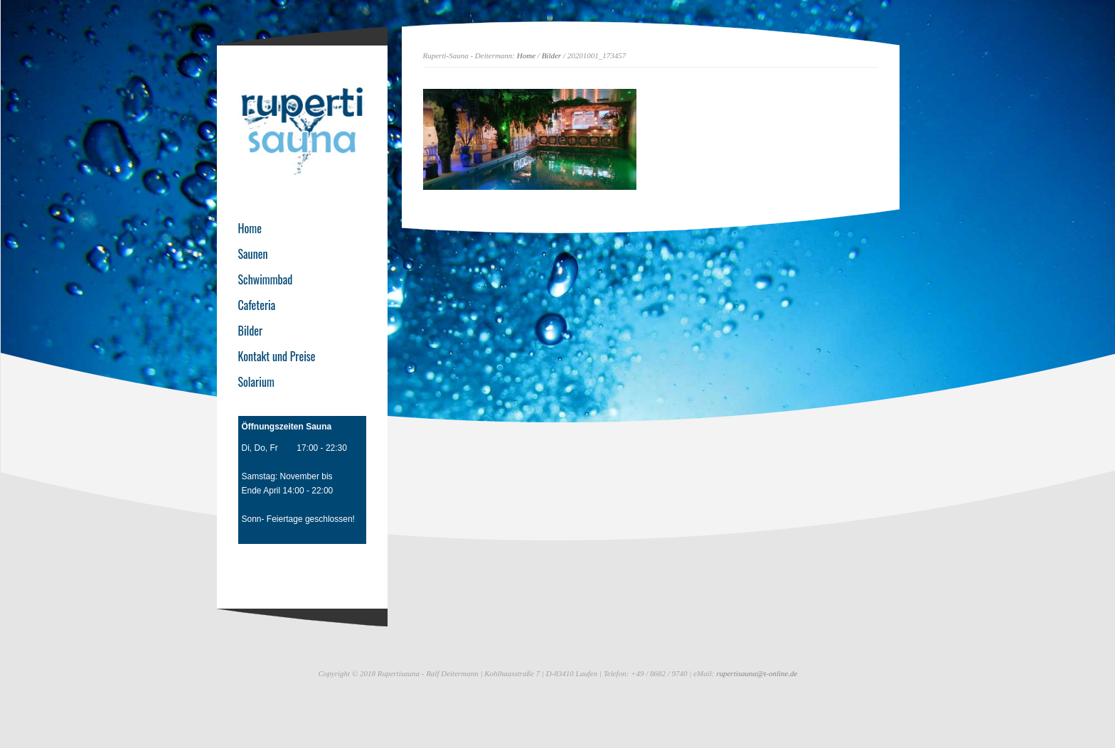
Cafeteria (257, 305)
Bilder (552, 55)
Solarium (256, 382)
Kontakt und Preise (277, 356)
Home (526, 55)
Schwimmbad (265, 279)
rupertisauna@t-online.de (756, 673)
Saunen (253, 254)
